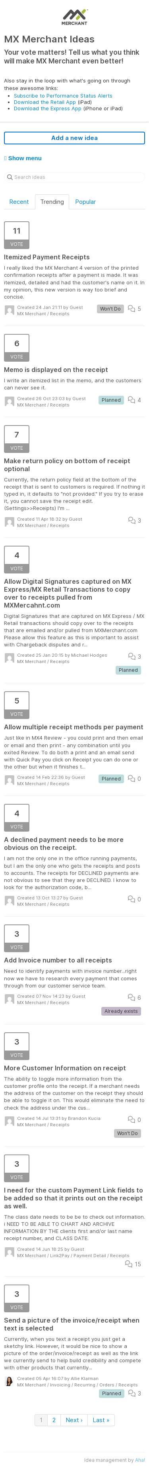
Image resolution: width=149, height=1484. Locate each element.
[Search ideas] (74, 177)
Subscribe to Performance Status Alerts (63, 95)
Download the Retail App (45, 102)
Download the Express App (47, 108)
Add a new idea (74, 138)
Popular (85, 201)
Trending (52, 201)
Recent (19, 201)
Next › (74, 1420)
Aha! (140, 1460)
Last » (101, 1420)
